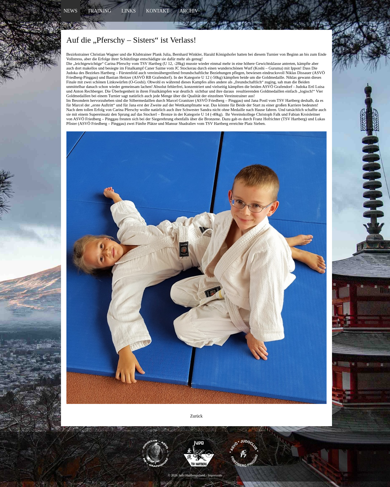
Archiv (188, 11)
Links (128, 11)
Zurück (196, 416)
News (71, 11)
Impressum (215, 475)
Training (99, 11)
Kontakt (157, 11)
